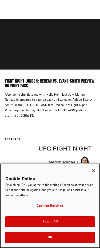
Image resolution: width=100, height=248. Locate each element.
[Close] (93, 171)
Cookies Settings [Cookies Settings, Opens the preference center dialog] (50, 206)
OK (50, 237)
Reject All (49, 221)
